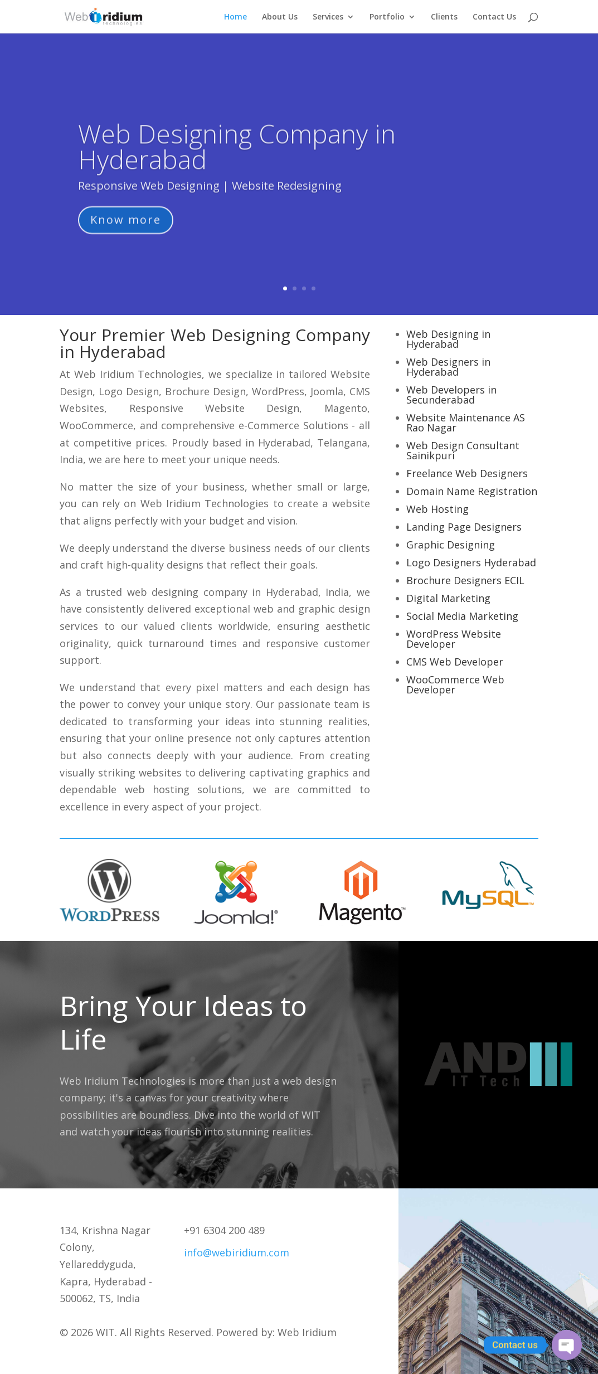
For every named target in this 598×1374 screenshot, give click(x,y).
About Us (280, 17)
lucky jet (322, 568)
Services (328, 17)
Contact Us (494, 17)
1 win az (301, 524)
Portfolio (387, 17)
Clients (444, 17)
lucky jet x (173, 357)
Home (235, 17)
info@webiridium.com (236, 1252)
